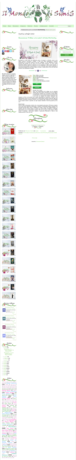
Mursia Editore (5, 429)
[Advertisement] (9, 36)
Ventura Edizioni (10, 457)
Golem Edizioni (5, 411)
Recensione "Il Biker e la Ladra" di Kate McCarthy (37, 38)
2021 (4, 368)
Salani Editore (12, 447)
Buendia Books (5, 389)
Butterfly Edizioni (6, 390)
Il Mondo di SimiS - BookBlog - (10, 308)
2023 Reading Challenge (9, 332)
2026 (5, 346)
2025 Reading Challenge (9, 315)
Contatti (51, 26)
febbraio (6, 358)
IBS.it (37, 83)
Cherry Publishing (11, 391)
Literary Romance (7, 424)
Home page (34, 137)
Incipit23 (4, 416)
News (9, 26)
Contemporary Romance (34, 132)
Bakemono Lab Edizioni (6, 385)
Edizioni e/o (9, 402)
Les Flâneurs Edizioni (8, 421)
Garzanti (4, 406)
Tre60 (3, 453)
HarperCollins (8, 412)
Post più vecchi (53, 137)
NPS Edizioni (12, 429)
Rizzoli (5, 444)
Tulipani (13, 455)
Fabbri (7, 404)
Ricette (36, 26)
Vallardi (4, 457)
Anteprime (23, 26)
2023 (5, 365)
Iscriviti (67, 54)
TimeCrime (12, 452)
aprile (5, 347)
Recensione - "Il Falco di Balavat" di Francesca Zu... (9, 350)
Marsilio (10, 425)
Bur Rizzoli (12, 389)
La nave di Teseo (10, 418)
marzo (5, 356)
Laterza (5, 420)
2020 (5, 369)
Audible (7, 384)
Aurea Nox (13, 384)
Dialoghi (13, 397)
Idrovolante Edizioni (6, 414)
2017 (4, 374)
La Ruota (9, 417)
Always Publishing (11, 383)
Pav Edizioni (9, 437)
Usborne (14, 456)
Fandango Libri (12, 404)
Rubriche (30, 26)
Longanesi (4, 425)
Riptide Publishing (13, 443)
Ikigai (14, 414)
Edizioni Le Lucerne (11, 399)
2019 (4, 371)
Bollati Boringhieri (6, 386)
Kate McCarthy (44, 132)
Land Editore (13, 419)
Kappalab (10, 416)
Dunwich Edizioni (6, 398)
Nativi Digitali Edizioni (7, 430)
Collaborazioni (43, 26)
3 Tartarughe (26, 132)
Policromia (4, 440)
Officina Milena (7, 436)
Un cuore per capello (6, 456)
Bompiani (13, 386)
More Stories (10, 428)
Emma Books (8, 403)
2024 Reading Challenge (9, 324)
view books (14, 314)
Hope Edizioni (6, 413)
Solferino (4, 449)
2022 (5, 366)
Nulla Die (11, 434)
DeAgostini (10, 395)
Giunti (13, 410)
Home (4, 26)
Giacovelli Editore (12, 407)
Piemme (14, 437)
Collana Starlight (10, 392)
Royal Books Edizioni (6, 446)
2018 (4, 373)
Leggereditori (12, 420)
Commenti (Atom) (40, 141)
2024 (5, 363)
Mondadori (12, 426)
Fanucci (4, 405)
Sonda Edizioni (11, 449)
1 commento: (43, 130)
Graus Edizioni (14, 411)
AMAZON (37, 87)
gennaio (6, 359)
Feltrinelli (12, 405)
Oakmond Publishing (12, 435)
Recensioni (15, 26)
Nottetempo (11, 433)
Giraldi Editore (6, 410)
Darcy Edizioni (6, 393)
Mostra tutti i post (50, 29)
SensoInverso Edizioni (10, 448)
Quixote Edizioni (7, 442)
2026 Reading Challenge (9, 307)
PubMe (13, 441)
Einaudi (14, 402)
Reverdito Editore (5, 443)
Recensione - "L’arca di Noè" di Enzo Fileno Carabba (9, 353)
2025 (5, 361)
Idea (14, 413)
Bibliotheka (14, 385)
